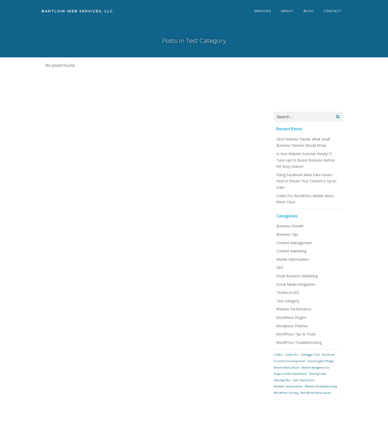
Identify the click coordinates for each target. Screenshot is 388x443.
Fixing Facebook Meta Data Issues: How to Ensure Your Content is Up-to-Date (306, 181)
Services (262, 11)
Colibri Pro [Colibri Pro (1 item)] (292, 354)
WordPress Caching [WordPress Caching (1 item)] (286, 393)
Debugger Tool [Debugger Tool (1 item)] (310, 354)
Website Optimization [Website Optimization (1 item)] (288, 386)
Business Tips (287, 234)
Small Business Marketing (296, 276)
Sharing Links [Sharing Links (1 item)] (317, 373)
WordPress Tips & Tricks (296, 334)
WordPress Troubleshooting (298, 342)
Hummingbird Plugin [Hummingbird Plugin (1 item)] (320, 361)
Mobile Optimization (292, 259)
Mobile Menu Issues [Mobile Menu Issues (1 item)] (286, 367)
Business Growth (290, 226)
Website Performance (293, 309)
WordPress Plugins (291, 317)
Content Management (294, 242)
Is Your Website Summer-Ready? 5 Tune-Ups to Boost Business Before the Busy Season (305, 160)
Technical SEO (287, 292)
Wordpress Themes (292, 326)
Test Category (287, 301)
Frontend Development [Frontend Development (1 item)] (289, 361)
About (287, 11)
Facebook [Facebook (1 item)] (328, 354)
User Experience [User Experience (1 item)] (304, 380)
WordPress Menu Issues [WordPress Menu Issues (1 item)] (316, 393)
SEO (279, 267)
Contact (332, 11)
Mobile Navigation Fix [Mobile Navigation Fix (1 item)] (315, 367)
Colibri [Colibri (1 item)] (278, 354)
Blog (309, 11)
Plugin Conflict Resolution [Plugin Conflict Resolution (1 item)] (290, 373)
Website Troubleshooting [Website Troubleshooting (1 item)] (321, 386)
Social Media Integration (295, 284)
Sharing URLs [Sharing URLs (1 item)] (282, 380)
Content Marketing (291, 251)
